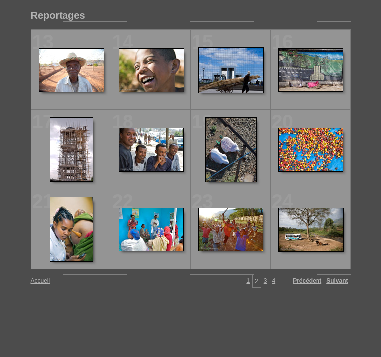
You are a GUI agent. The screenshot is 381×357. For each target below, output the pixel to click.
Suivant (337, 280)
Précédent (307, 280)
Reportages (58, 15)
